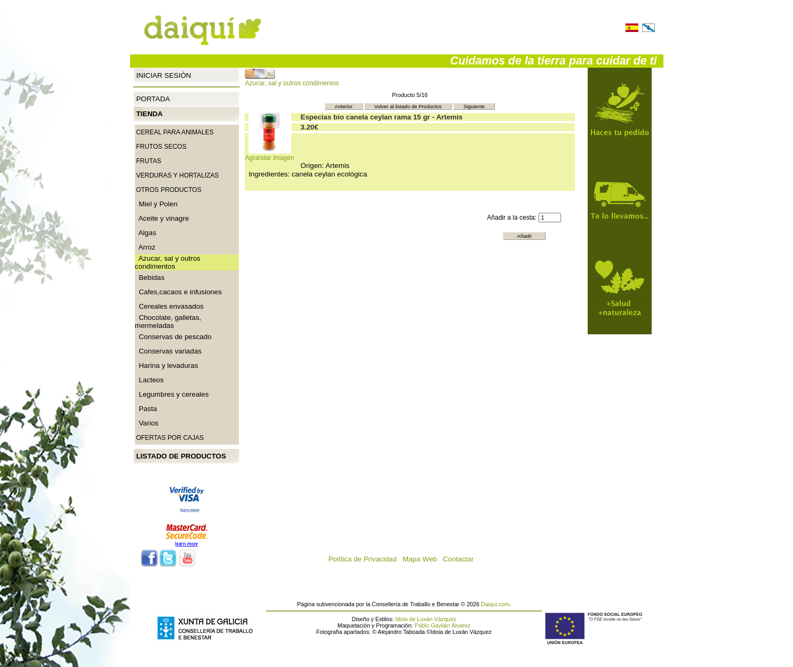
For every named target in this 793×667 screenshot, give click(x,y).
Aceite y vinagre (162, 218)
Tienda (149, 114)
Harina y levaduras (166, 365)
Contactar (461, 559)
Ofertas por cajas (170, 437)
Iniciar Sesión (163, 75)
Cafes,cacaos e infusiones (178, 292)
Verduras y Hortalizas (177, 175)
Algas (145, 233)
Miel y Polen (156, 204)
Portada (153, 99)
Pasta (146, 409)
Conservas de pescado (173, 337)
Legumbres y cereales (172, 394)
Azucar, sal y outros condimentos (292, 80)
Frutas (148, 161)
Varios (146, 423)
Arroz (145, 247)
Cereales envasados (169, 306)
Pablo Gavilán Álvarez (442, 625)
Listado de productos (181, 456)
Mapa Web (423, 559)
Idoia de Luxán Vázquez (425, 619)
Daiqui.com (495, 604)
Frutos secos (161, 146)
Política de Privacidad (366, 559)
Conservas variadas (168, 351)
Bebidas (150, 278)
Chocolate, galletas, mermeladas (168, 322)
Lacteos (149, 380)
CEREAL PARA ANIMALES (174, 132)
